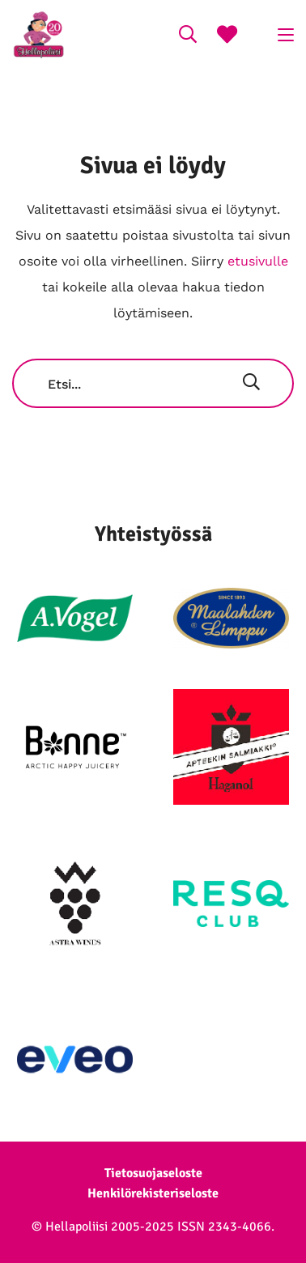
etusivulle (257, 261)
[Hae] (251, 384)
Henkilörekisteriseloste (153, 1193)
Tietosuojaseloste (153, 1173)
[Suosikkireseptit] (227, 36)
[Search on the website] (188, 36)
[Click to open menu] (286, 34)
